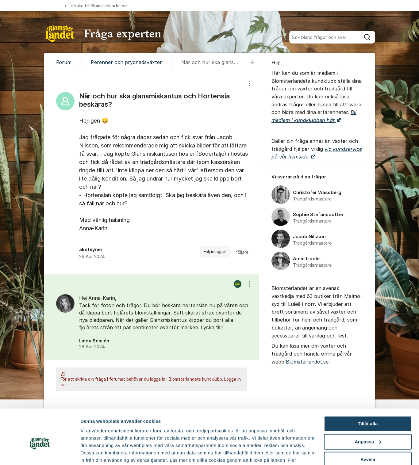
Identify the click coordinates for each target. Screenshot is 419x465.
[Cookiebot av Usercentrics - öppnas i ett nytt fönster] (40, 453)
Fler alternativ (95, 452)
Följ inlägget (215, 251)
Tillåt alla (368, 392)
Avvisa (367, 428)
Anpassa (368, 410)
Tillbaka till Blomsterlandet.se (96, 5)
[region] (151, 173)
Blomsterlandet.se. (308, 362)
